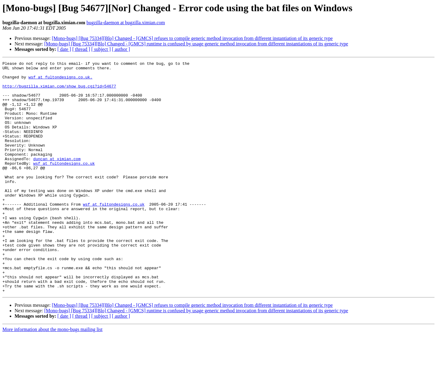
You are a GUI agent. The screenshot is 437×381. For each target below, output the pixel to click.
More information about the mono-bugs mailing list (52, 375)
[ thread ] (81, 49)
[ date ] (64, 49)
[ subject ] (101, 49)
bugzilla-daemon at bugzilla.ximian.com (125, 22)
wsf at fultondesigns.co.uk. (61, 80)
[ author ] (121, 49)
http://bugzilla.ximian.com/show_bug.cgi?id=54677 (59, 91)
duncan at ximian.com (56, 178)
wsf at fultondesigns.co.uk (64, 184)
